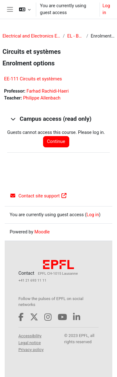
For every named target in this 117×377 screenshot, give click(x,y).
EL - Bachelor (75, 36)
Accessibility (29, 336)
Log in (106, 9)
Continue (56, 141)
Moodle (42, 232)
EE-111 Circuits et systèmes (33, 79)
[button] (25, 9)
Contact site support (38, 196)
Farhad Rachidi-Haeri (48, 91)
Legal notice (29, 342)
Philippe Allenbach (42, 98)
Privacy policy (31, 349)
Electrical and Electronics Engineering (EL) (31, 36)
